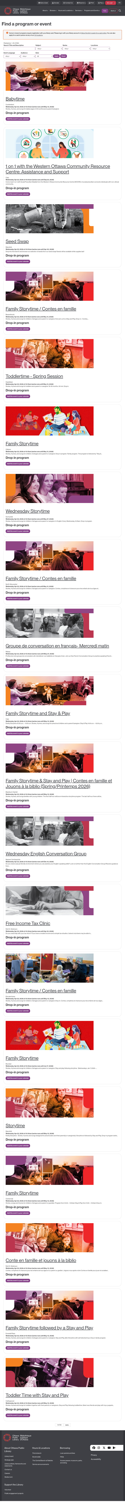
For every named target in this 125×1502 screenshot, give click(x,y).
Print (92, 3)
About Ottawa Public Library (14, 1449)
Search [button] (119, 11)
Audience (24, 53)
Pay (101, 3)
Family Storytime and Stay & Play (38, 713)
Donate (56, 3)
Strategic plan (9, 1460)
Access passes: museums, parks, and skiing (71, 1462)
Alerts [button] (113, 11)
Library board (9, 1456)
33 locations (38, 35)
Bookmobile (36, 1457)
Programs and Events (91, 10)
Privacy (94, 1455)
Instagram (99, 1447)
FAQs (62, 1457)
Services (78, 10)
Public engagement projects (14, 1493)
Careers (7, 1473)
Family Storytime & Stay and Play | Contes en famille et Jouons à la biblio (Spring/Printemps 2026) (59, 783)
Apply (56, 56)
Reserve (81, 3)
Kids (104, 11)
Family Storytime (22, 443)
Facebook (93, 1447)
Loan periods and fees (67, 1453)
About (45, 10)
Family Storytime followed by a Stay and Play (49, 1328)
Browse (52, 10)
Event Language (9, 53)
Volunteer (8, 1490)
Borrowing (65, 1448)
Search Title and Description (14, 45)
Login (111, 3)
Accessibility (96, 1459)
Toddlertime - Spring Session (34, 376)
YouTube (109, 1447)
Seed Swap (17, 241)
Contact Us (69, 3)
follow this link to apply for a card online (94, 33)
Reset (63, 56)
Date (37, 53)
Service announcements (40, 1464)
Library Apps (119, 1447)
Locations (94, 45)
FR (119, 3)
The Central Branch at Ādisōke (42, 1460)
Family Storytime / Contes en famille (41, 309)
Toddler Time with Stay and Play (37, 1395)
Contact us (8, 1469)
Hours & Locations (41, 1448)
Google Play (114, 1447)
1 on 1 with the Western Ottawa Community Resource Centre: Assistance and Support (58, 169)
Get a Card (44, 3)
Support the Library (13, 1484)
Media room (9, 1477)
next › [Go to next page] (67, 1425)
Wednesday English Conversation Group (46, 853)
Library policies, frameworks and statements (15, 1465)
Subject (38, 45)
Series (65, 45)
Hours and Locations (65, 10)
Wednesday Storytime (28, 511)
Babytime (15, 99)
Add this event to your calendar (18, 119)
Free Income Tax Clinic (28, 923)
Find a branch (36, 1453)
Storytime (15, 1125)
